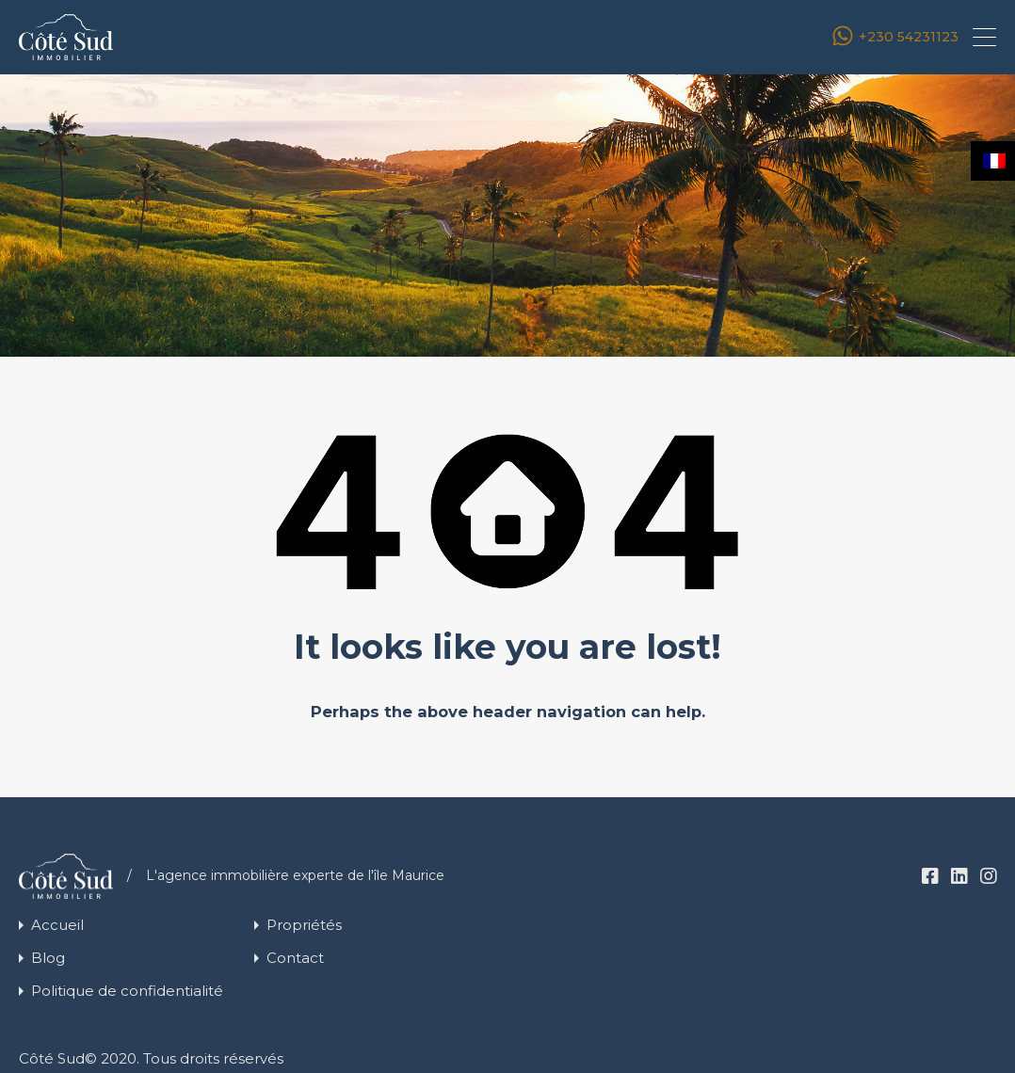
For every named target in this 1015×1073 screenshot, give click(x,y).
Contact (295, 958)
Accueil (57, 925)
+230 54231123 (909, 37)
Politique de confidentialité (127, 991)
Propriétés (304, 925)
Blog (48, 958)
